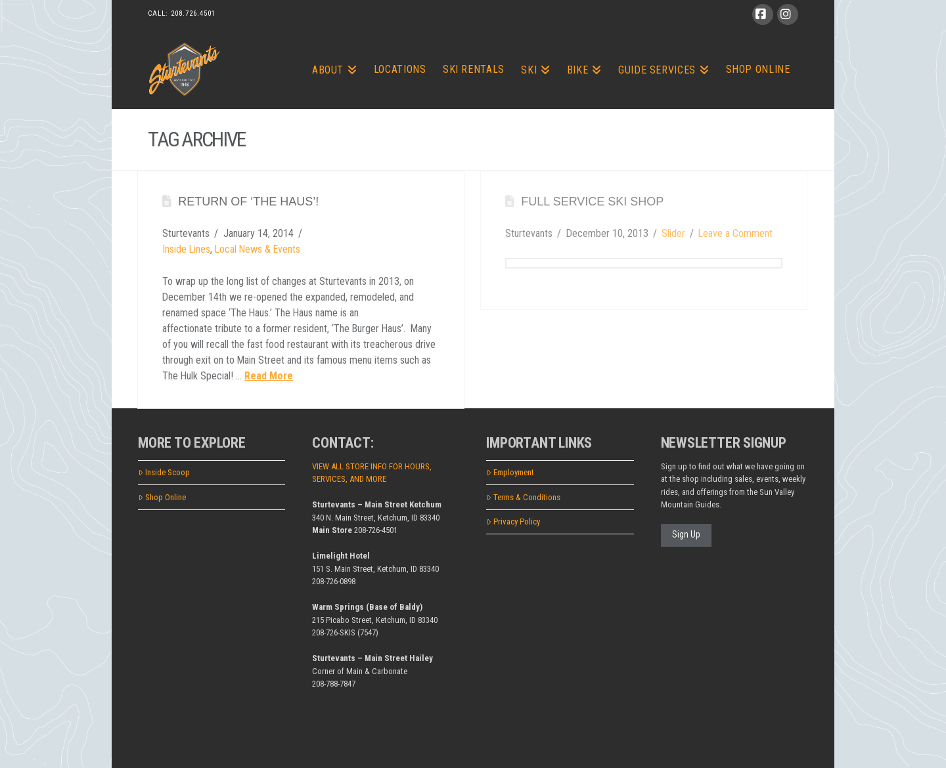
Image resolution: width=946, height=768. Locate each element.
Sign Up (686, 534)
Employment (510, 472)
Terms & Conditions (523, 497)
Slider (673, 233)
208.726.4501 (193, 13)
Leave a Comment (735, 233)
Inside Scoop (164, 472)
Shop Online (162, 497)
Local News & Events (257, 249)
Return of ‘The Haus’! (248, 201)
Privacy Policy (513, 521)
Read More (268, 376)
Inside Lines (186, 249)
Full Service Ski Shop (592, 201)
